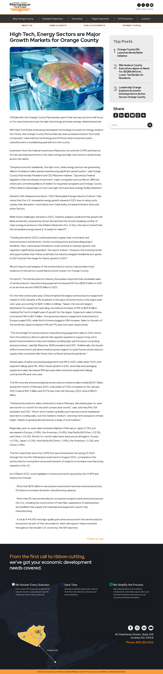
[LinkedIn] (147, 5)
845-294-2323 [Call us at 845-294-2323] (144, 9)
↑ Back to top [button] (94, 539)
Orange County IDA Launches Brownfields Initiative (130, 52)
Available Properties (52, 18)
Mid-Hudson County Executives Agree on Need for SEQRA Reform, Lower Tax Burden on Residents (134, 72)
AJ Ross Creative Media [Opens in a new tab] (67, 671)
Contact (146, 18)
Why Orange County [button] (23, 18)
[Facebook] (139, 5)
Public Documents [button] (94, 25)
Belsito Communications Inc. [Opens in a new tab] (113, 671)
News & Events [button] (58, 25)
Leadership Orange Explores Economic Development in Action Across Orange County (132, 92)
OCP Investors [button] (125, 18)
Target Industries (100, 18)
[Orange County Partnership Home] (20, 7)
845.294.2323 (144, 642)
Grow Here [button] (77, 18)
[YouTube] (151, 5)
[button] (143, 5)
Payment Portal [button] (132, 25)
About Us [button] (27, 25)
